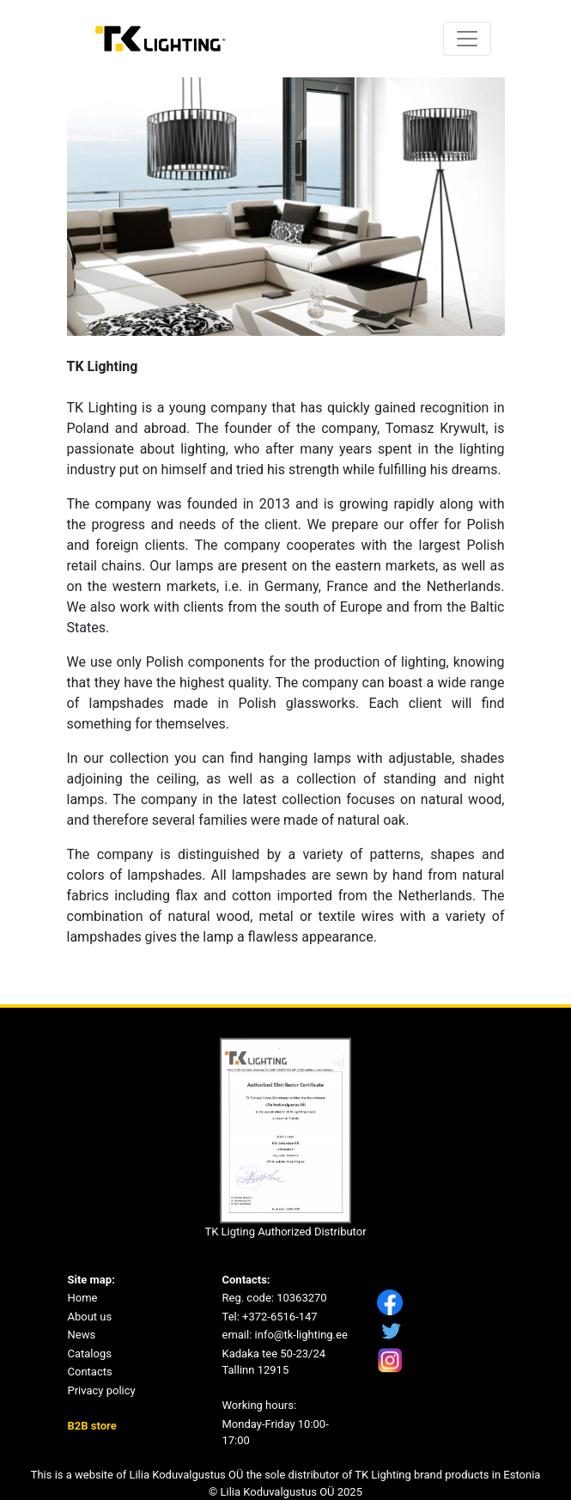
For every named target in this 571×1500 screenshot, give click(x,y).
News (82, 1334)
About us (90, 1316)
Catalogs (90, 1353)
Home (83, 1297)
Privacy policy (102, 1390)
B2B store (92, 1425)
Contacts (90, 1371)
